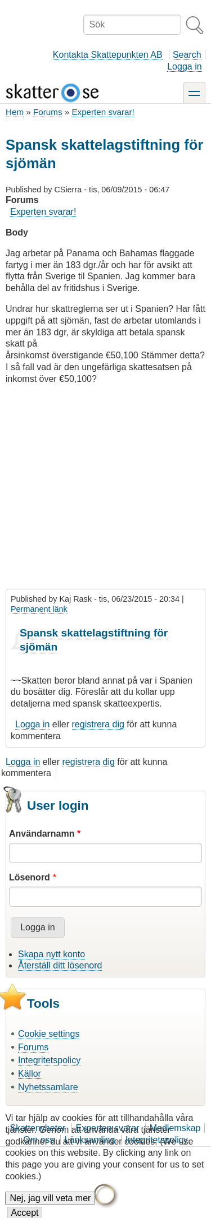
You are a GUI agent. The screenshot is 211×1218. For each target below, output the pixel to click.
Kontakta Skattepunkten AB (108, 54)
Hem (15, 112)
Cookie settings (48, 1034)
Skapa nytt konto (51, 954)
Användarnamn (41, 833)
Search (187, 54)
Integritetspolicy (49, 1060)
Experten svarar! (102, 112)
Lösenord (29, 877)
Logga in (184, 66)
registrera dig (98, 724)
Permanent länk (39, 609)
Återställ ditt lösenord (60, 965)
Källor (29, 1073)
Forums (47, 112)
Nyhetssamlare (48, 1087)
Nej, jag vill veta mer (50, 1206)
